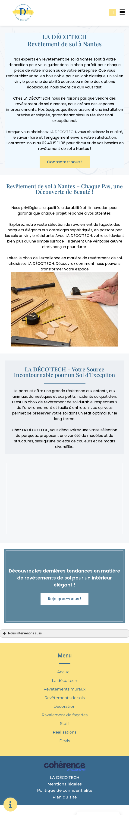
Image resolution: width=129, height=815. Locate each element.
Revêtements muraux (64, 689)
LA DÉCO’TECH (64, 777)
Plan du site (65, 797)
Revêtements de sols (64, 697)
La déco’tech (64, 680)
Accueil (64, 672)
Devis (64, 740)
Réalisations (64, 732)
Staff (64, 723)
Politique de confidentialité (64, 790)
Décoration (64, 706)
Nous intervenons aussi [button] (22, 633)
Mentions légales (64, 784)
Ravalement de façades (65, 715)
